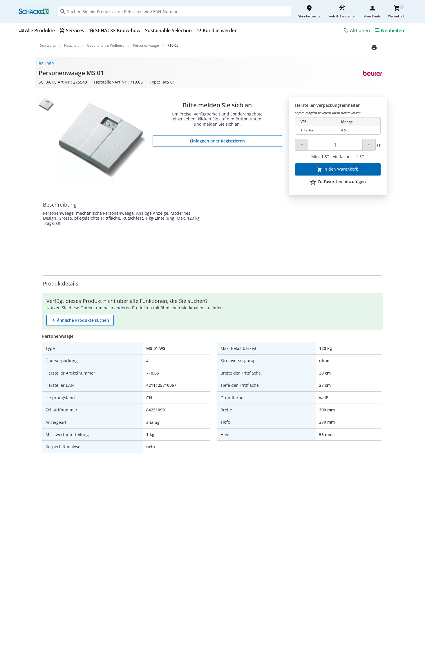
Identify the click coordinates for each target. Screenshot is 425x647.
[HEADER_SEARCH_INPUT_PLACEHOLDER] (174, 11)
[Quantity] (335, 145)
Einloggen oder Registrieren (217, 141)
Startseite (48, 45)
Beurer (46, 63)
